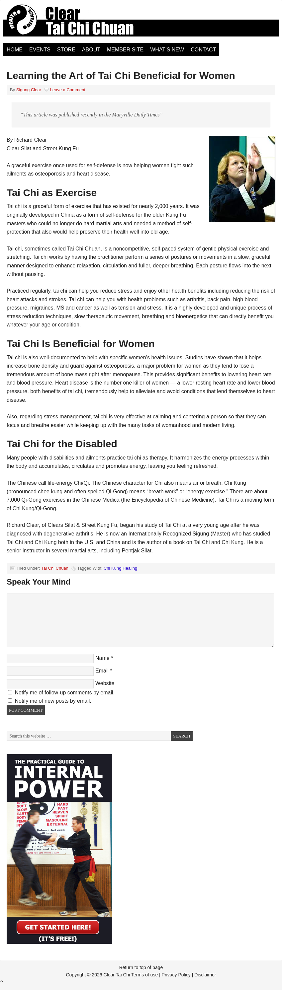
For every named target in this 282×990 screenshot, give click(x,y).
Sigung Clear (28, 89)
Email (102, 670)
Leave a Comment (67, 89)
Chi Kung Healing (120, 568)
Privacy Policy (176, 974)
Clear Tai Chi (78, 23)
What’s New (167, 49)
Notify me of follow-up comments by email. (65, 692)
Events (39, 49)
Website (105, 683)
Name (102, 658)
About (91, 49)
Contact (203, 49)
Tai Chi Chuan (54, 568)
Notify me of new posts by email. (53, 701)
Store (66, 49)
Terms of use (144, 974)
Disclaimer (205, 974)
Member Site (125, 49)
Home (15, 49)
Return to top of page (141, 967)
